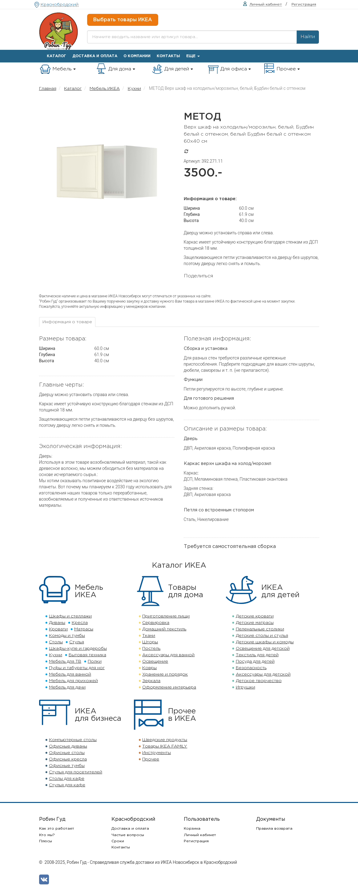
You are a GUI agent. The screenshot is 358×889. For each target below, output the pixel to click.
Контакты (168, 56)
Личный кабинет (200, 835)
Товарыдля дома (185, 591)
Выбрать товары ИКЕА (122, 20)
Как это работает (56, 828)
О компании (137, 56)
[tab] (67, 322)
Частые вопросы (127, 835)
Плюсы (45, 841)
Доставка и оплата (130, 828)
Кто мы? (47, 835)
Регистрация (196, 841)
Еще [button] (193, 56)
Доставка (94, 56)
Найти (307, 36)
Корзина (192, 828)
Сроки (117, 841)
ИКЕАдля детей (280, 591)
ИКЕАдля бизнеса (98, 715)
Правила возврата (274, 828)
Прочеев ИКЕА (182, 715)
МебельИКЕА (89, 591)
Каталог (56, 56)
